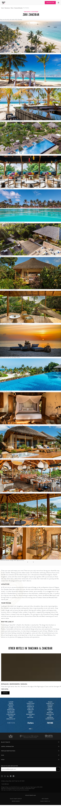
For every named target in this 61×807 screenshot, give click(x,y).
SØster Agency (16, 801)
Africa (12, 8)
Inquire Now (50, 2)
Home (2, 8)
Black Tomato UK (45, 801)
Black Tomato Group (16, 798)
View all (5, 693)
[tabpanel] (50, 713)
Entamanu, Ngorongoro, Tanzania (14, 684)
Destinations (7, 8)
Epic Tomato (45, 798)
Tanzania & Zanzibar (18, 8)
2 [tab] (30, 728)
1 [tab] (29, 728)
